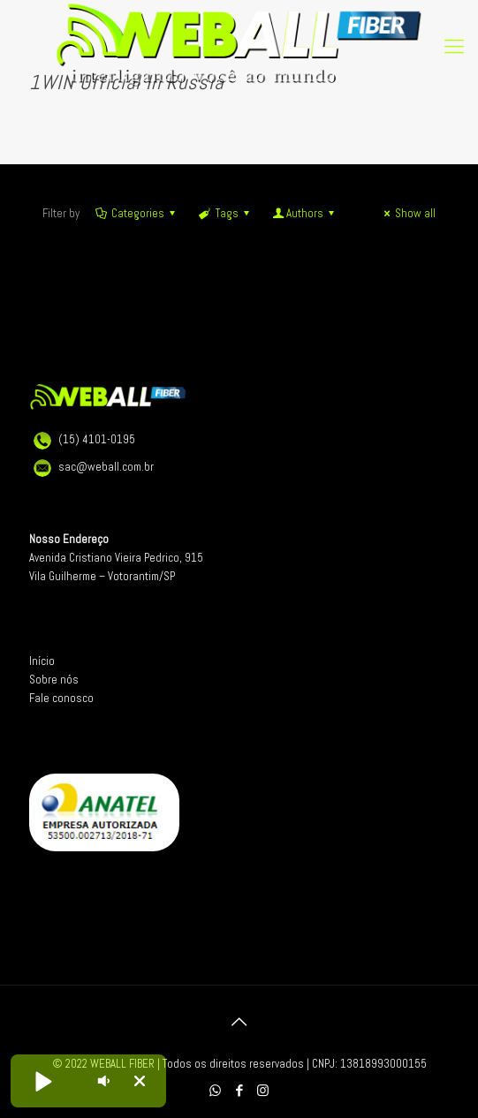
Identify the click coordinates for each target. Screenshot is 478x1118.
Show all (407, 213)
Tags (225, 213)
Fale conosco (61, 698)
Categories (136, 213)
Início (42, 661)
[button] (42, 1081)
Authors (304, 213)
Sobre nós (54, 679)
